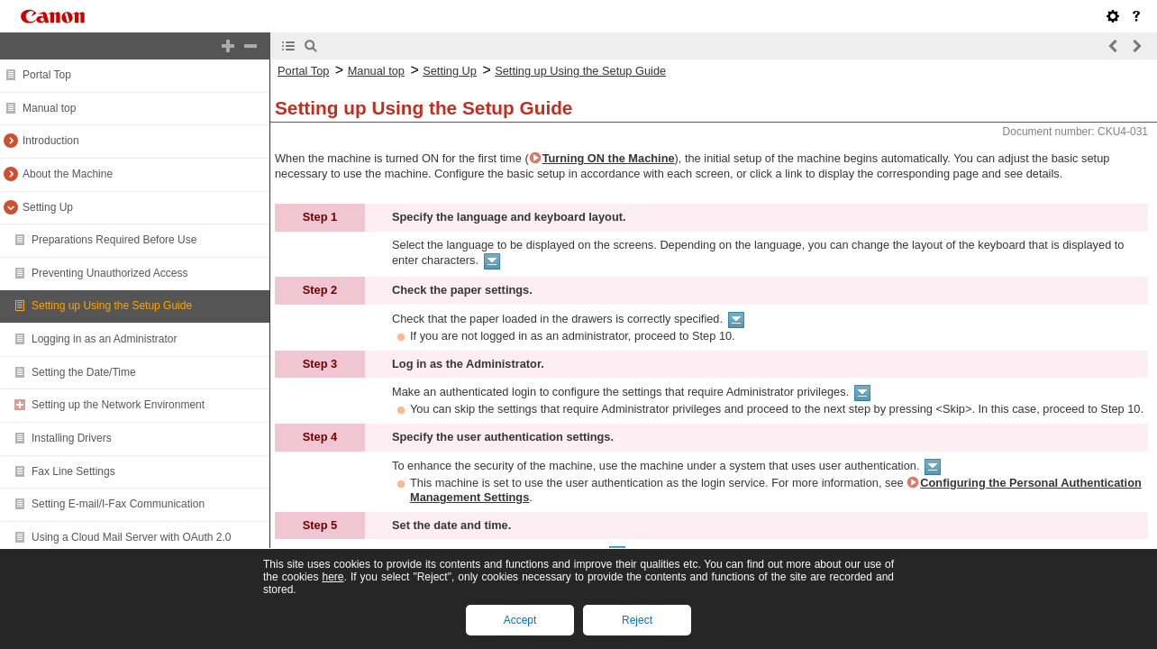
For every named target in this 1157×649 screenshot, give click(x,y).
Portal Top (47, 75)
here (332, 577)
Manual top (49, 108)
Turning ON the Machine (608, 158)
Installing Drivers (72, 438)
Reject (637, 620)
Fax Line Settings (73, 471)
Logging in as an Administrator (104, 339)
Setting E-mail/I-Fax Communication (118, 504)
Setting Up (48, 207)
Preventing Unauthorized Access (109, 273)
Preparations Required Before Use (114, 239)
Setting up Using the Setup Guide (112, 305)
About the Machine (68, 174)
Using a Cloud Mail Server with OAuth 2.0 (131, 537)
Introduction (51, 140)
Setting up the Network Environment (118, 404)
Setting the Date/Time (84, 372)
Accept (520, 620)
